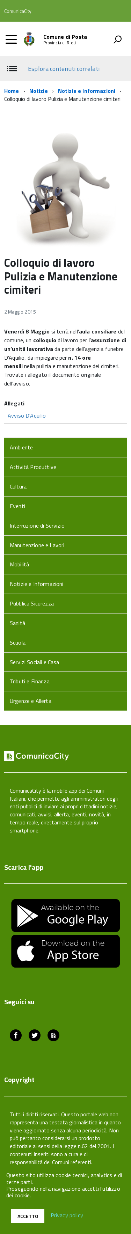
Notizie (38, 91)
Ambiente (21, 447)
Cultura (18, 486)
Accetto (27, 1216)
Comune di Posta (65, 36)
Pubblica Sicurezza (32, 603)
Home (11, 91)
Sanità (17, 623)
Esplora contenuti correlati (63, 68)
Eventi (17, 506)
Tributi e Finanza (30, 681)
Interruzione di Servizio (37, 525)
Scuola (18, 642)
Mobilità (19, 564)
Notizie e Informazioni (87, 91)
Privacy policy (67, 1215)
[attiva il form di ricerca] (117, 39)
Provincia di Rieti (59, 43)
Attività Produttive (33, 467)
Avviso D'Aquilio (27, 415)
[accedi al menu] (11, 39)
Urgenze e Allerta (30, 701)
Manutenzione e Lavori (37, 545)
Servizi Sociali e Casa (34, 662)
